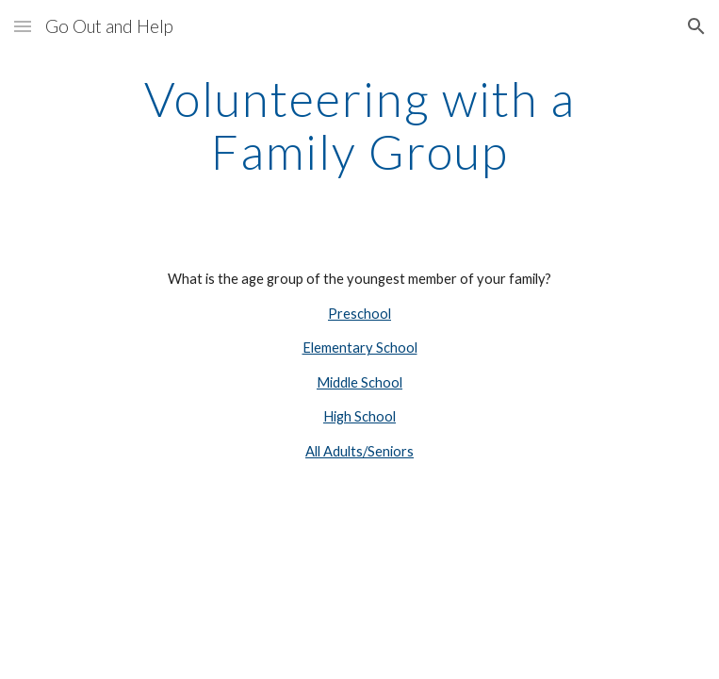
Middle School (359, 382)
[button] (22, 26)
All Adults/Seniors (359, 451)
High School (359, 416)
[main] (359, 125)
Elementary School (359, 348)
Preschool (359, 314)
